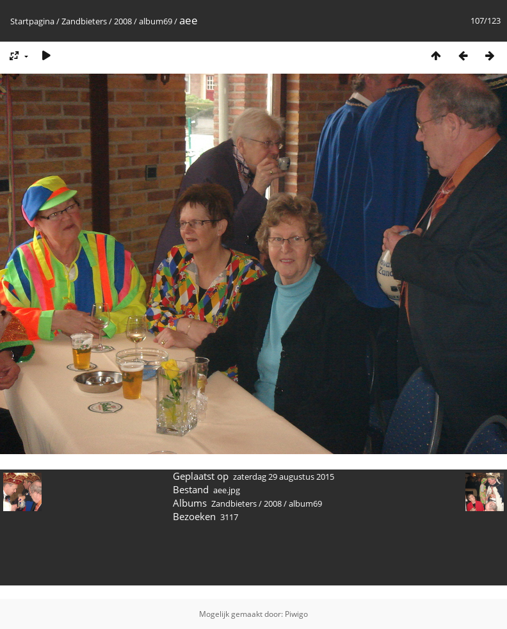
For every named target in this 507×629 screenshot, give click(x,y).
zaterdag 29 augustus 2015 (283, 476)
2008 (123, 21)
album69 (155, 21)
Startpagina (32, 21)
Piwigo (296, 614)
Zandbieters (84, 21)
